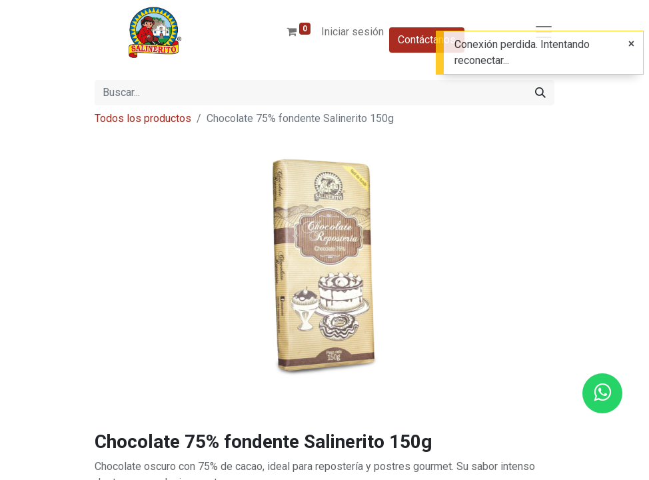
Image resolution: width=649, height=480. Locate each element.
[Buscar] (540, 92)
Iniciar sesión (352, 31)
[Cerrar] (631, 44)
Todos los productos (143, 118)
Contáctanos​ (427, 39)
